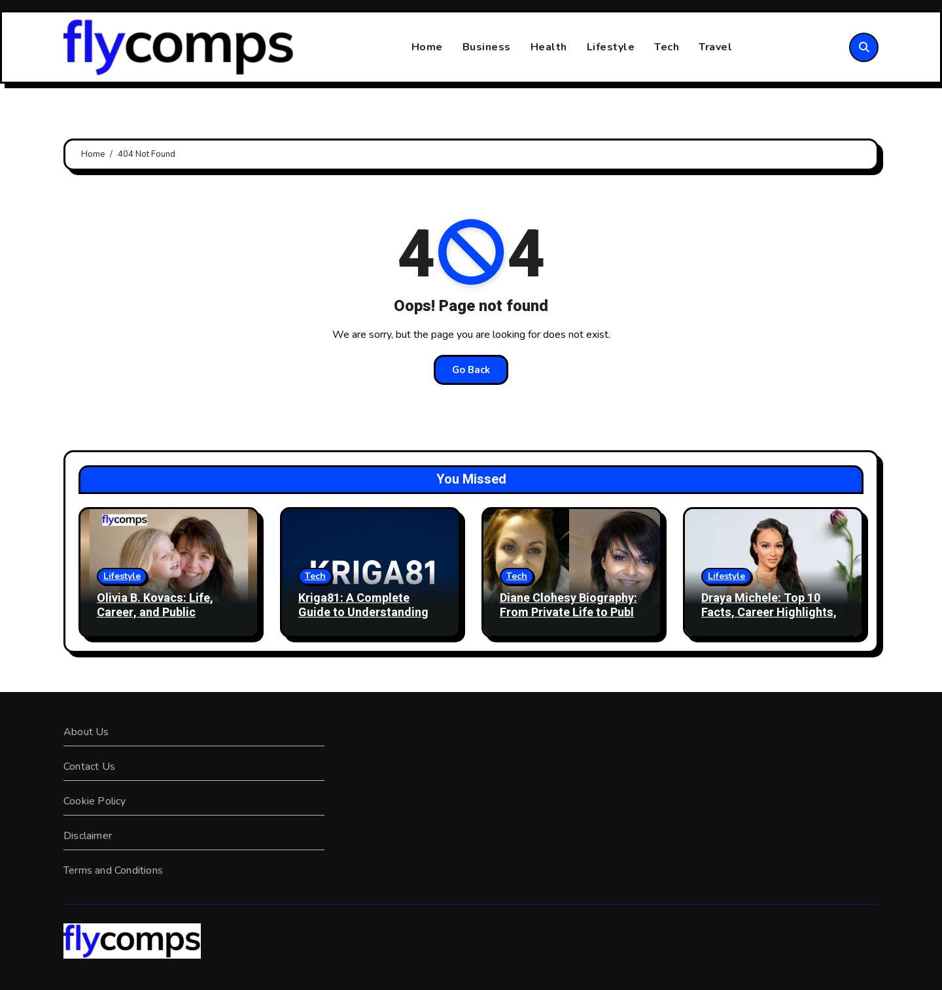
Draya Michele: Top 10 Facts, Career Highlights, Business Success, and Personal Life (769, 619)
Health (549, 47)
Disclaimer (87, 836)
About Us (86, 732)
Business (486, 47)
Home (427, 47)
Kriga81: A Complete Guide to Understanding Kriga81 (363, 612)
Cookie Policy (94, 801)
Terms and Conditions (113, 870)
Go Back (471, 369)
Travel (715, 47)
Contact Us (89, 766)
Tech (666, 47)
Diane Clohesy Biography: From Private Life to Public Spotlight (572, 612)
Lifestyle (611, 47)
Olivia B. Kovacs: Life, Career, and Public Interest (155, 612)
